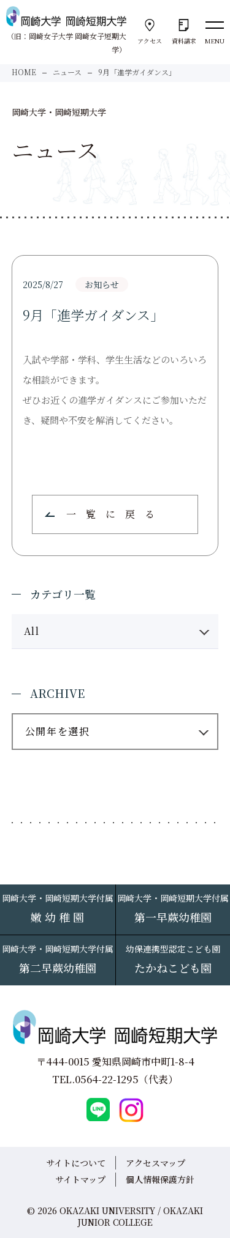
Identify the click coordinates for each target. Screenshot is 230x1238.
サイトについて (75, 1163)
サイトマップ (80, 1179)
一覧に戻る (115, 514)
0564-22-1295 (107, 1079)
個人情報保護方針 (160, 1179)
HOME (24, 72)
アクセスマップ (155, 1163)
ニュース (67, 72)
